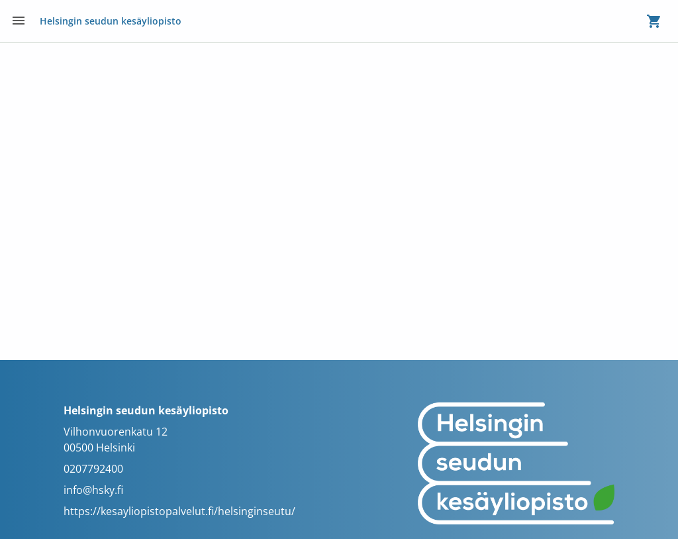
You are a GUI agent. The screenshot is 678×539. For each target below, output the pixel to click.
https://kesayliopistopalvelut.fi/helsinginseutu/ (179, 511)
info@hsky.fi (93, 490)
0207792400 (93, 468)
